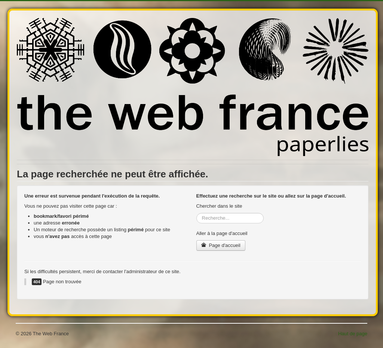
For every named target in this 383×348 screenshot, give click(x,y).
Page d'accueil (220, 245)
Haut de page (352, 333)
